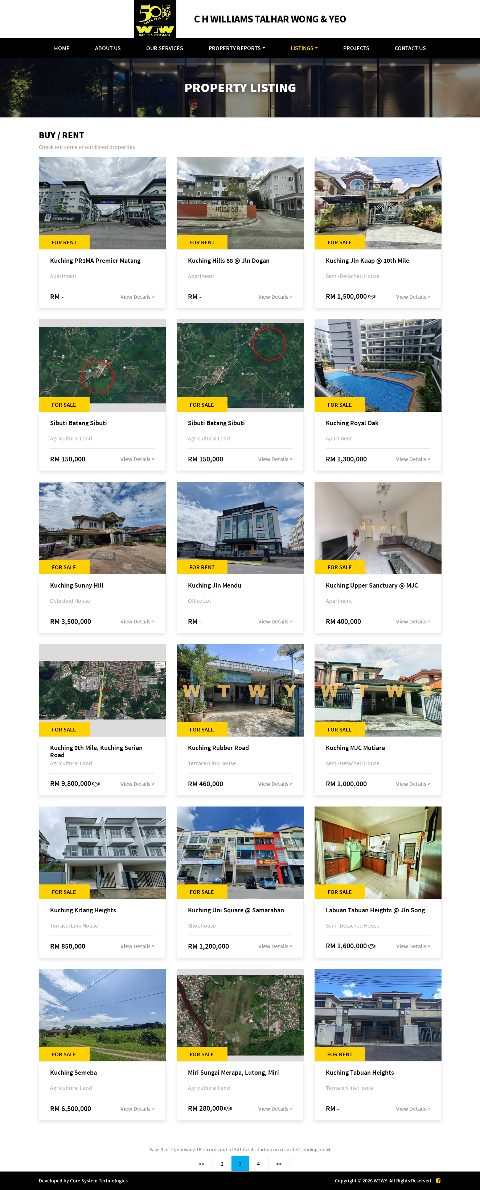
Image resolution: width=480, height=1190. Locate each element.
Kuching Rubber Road (218, 748)
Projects (356, 47)
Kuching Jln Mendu (214, 585)
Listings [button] (302, 47)
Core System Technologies (99, 1180)
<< (201, 1163)
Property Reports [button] (235, 47)
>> (279, 1163)
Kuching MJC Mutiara (355, 748)
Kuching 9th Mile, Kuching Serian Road (96, 751)
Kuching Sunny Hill (76, 585)
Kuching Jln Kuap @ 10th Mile (367, 261)
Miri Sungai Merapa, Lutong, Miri (233, 1073)
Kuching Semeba (73, 1073)
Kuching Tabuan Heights (360, 1073)
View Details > (137, 296)
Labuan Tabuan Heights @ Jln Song (375, 910)
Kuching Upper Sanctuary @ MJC (372, 585)
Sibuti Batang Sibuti (78, 423)
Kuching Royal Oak (352, 423)
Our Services (164, 47)
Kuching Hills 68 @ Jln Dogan (229, 261)
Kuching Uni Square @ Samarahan (236, 910)
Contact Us (410, 47)
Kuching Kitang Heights (83, 910)
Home (62, 47)
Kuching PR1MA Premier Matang (95, 261)
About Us (108, 47)
